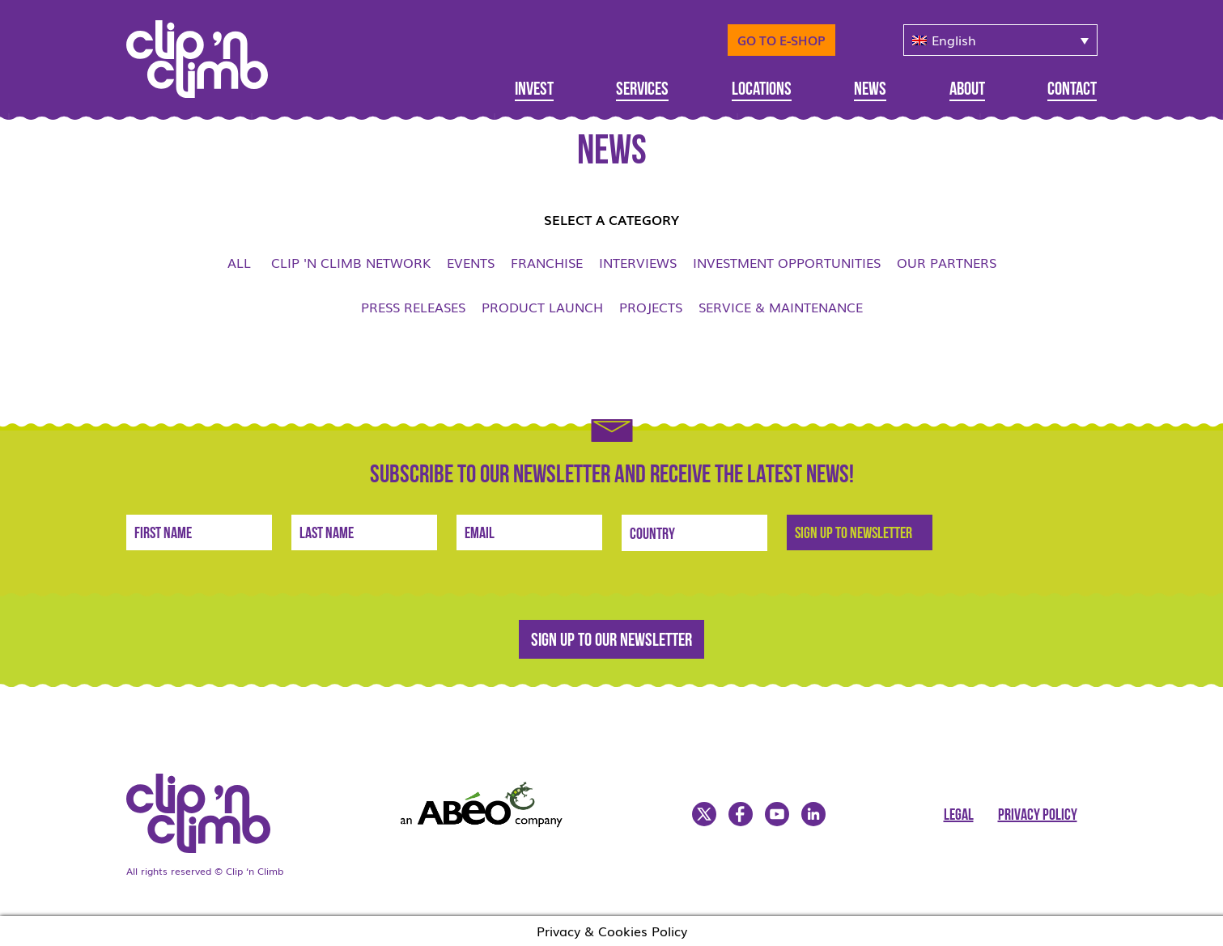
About (967, 90)
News (870, 90)
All (239, 262)
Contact (1072, 90)
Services (642, 90)
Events (471, 262)
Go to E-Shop (781, 40)
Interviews (638, 262)
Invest (534, 90)
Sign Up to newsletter (853, 534)
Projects (650, 306)
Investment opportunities (787, 262)
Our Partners (946, 262)
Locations (762, 90)
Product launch (542, 306)
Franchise (547, 262)
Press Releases (413, 306)
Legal (959, 816)
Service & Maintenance (781, 306)
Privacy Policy (1037, 816)
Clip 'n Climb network (351, 262)
